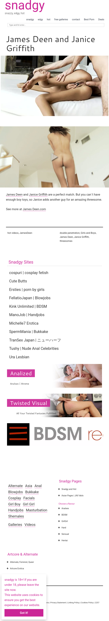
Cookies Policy (87, 602)
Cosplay (14, 498)
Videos (30, 525)
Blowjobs (15, 492)
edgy (40, 19)
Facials (29, 498)
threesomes (66, 241)
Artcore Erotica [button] (15, 568)
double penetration (70, 233)
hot (48, 19)
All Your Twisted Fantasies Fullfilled (36, 413)
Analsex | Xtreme (19, 383)
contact (76, 19)
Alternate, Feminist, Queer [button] (20, 562)
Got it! (24, 613)
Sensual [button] (63, 534)
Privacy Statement (58, 602)
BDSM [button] (62, 514)
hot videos (13, 233)
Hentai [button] (63, 540)
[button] (55, 157)
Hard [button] (62, 527)
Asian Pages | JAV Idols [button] (71, 495)
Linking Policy (74, 602)
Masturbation (36, 510)
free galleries (61, 19)
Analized (21, 373)
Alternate (15, 486)
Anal (38, 486)
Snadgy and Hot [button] (67, 489)
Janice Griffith (38, 194)
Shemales (16, 516)
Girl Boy (14, 504)
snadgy (30, 19)
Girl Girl (29, 504)
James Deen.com (34, 209)
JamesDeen (26, 233)
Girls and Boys (88, 233)
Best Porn (89, 19)
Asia (28, 486)
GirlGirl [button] (63, 521)
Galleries (15, 525)
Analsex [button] (63, 508)
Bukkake (32, 492)
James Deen (14, 194)
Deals (101, 19)
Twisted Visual (28, 403)
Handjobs (15, 510)
